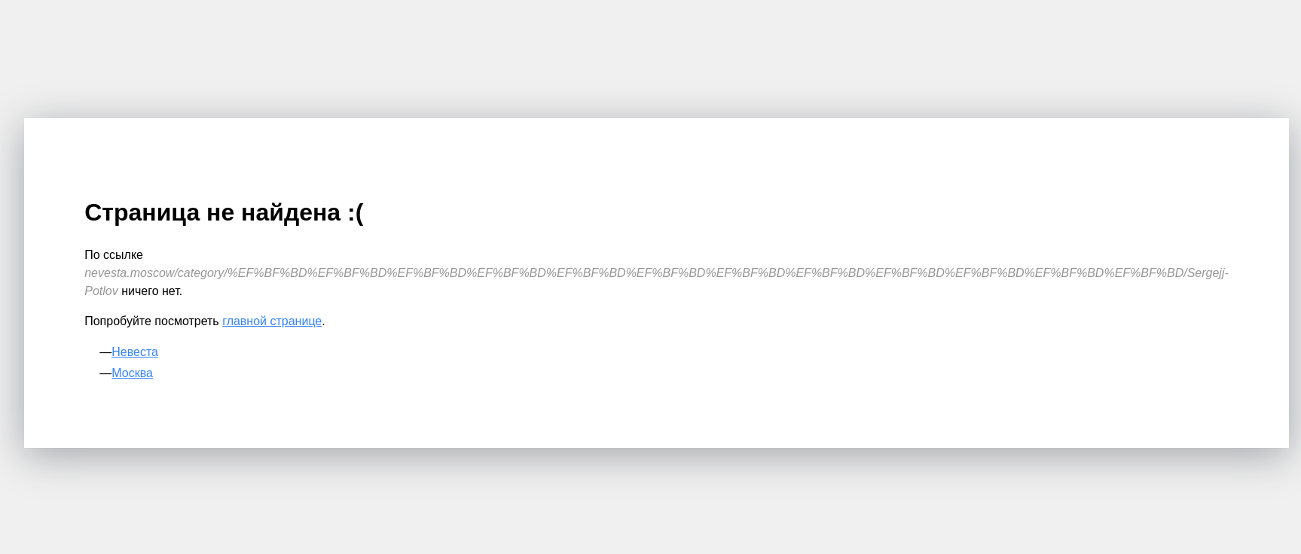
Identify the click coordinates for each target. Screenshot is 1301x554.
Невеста (134, 351)
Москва (132, 373)
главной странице (272, 321)
